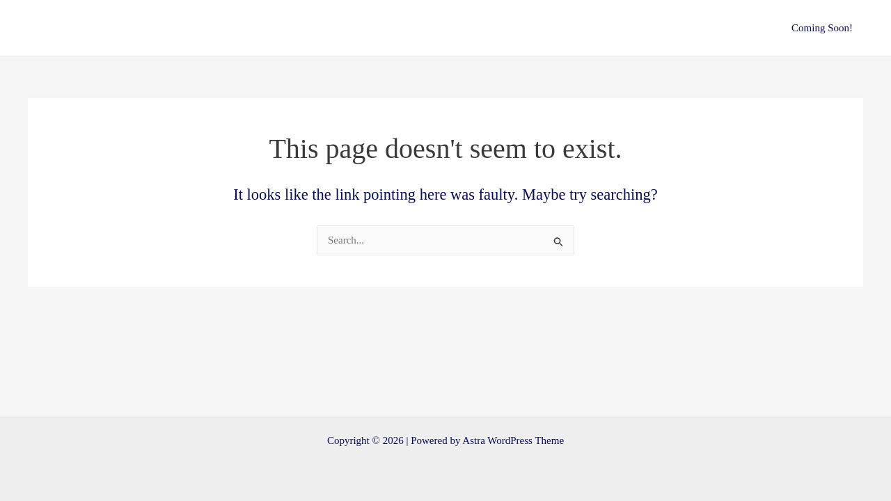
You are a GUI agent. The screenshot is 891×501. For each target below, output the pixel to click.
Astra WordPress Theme (513, 440)
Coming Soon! (822, 27)
